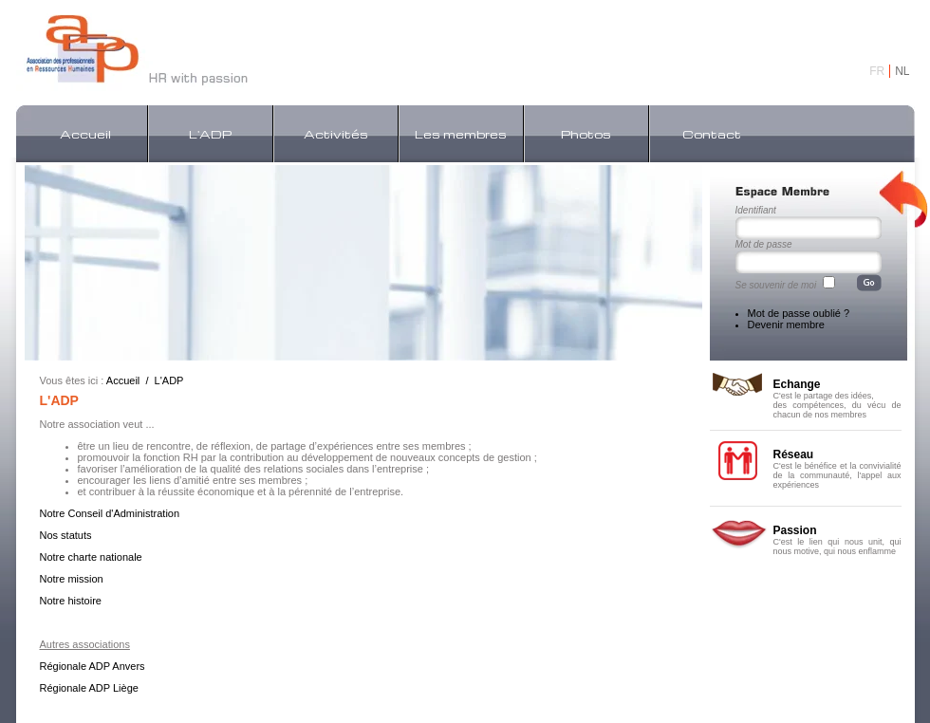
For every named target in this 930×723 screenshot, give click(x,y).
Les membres (461, 133)
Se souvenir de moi (776, 285)
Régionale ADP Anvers (92, 666)
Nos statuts (66, 535)
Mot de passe (763, 244)
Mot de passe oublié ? (799, 313)
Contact (711, 133)
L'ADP (210, 133)
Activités (336, 133)
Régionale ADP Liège (89, 688)
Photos (586, 133)
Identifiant (755, 210)
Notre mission (71, 578)
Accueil (85, 133)
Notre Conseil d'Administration (110, 513)
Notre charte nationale (91, 557)
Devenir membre (786, 324)
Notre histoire (71, 600)
